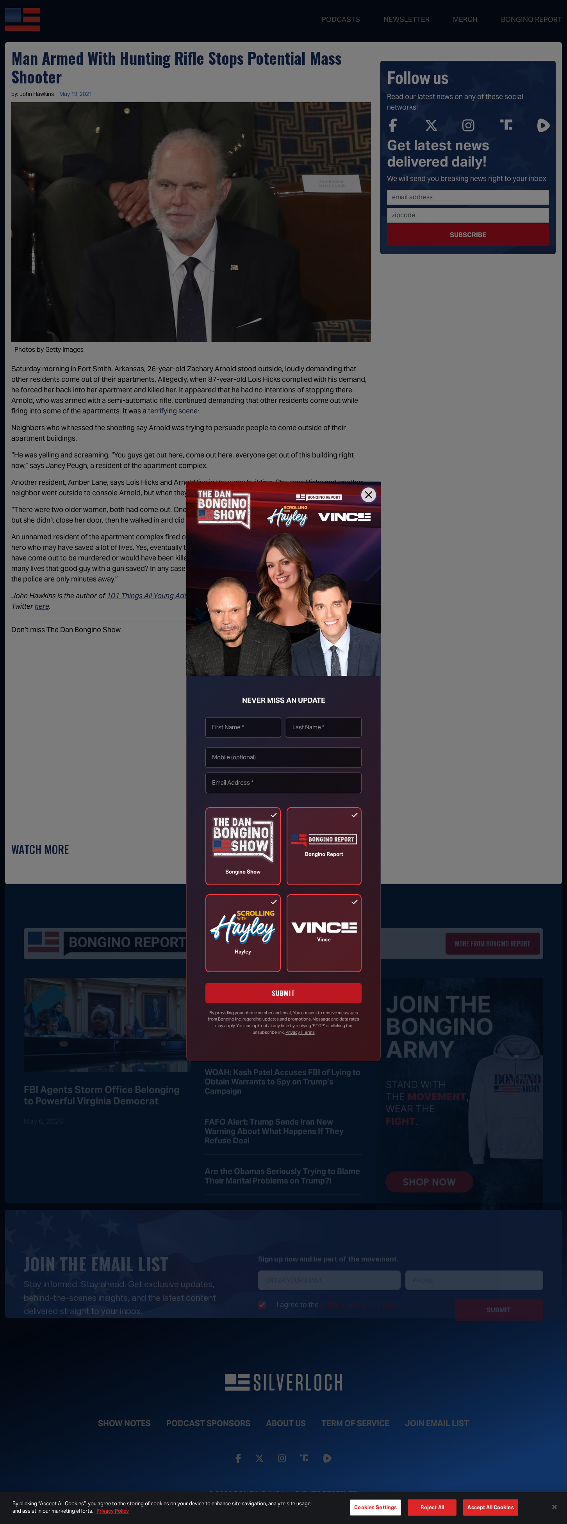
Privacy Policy (112, 1511)
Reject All (432, 1507)
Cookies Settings (375, 1507)
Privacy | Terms (300, 1032)
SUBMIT (284, 993)
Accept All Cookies (490, 1507)
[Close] (368, 494)
